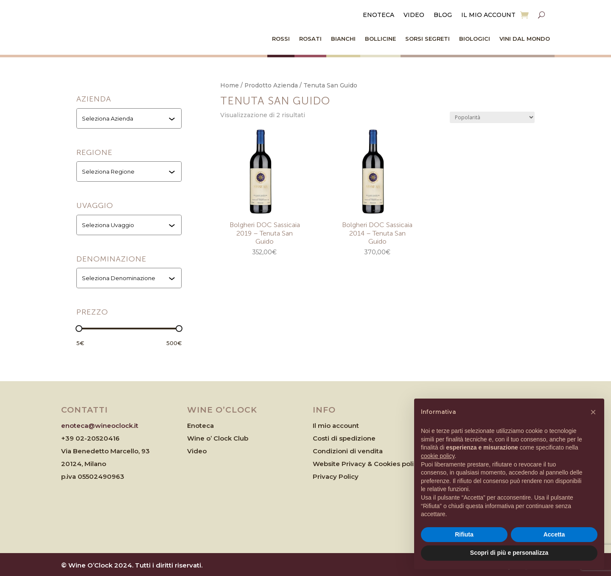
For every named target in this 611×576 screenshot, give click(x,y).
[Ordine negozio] (492, 117)
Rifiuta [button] (464, 534)
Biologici (474, 38)
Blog (443, 15)
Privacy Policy (336, 476)
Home (229, 85)
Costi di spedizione (344, 438)
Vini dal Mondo (524, 38)
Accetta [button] (554, 534)
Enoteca (378, 15)
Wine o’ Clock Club (217, 438)
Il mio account (488, 15)
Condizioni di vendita (348, 451)
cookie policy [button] (437, 455)
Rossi (281, 38)
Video (414, 15)
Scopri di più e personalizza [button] (509, 552)
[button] (593, 412)
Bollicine (380, 38)
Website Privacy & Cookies (357, 464)
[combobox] (130, 118)
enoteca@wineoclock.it (99, 425)
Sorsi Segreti (427, 38)
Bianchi (343, 38)
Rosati (310, 38)
